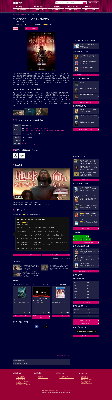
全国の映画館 (41, 376)
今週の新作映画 (56, 7)
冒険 (25, 24)
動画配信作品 (73, 9)
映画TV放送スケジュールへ (86, 271)
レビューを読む (90, 9)
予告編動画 (56, 9)
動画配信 (34, 28)
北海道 (75, 288)
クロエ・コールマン (61, 130)
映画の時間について (85, 336)
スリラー (29, 24)
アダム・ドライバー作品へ (22, 316)
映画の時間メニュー (21, 7)
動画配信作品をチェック (85, 129)
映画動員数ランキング (65, 376)
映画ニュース (38, 9)
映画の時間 (16, 14)
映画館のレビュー (43, 378)
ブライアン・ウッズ (42, 128)
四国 (88, 294)
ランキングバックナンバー (66, 378)
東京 (75, 282)
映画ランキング (90, 7)
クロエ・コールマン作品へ (60, 316)
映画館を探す (21, 9)
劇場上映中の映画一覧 (85, 102)
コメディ (76, 316)
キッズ (88, 312)
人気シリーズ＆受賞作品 (23, 381)
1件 (47, 24)
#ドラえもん (76, 236)
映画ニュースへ (86, 179)
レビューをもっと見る (26, 255)
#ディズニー (86, 239)
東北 (88, 288)
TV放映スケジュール (86, 379)
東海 (88, 285)
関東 (88, 282)
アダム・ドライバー (31, 130)
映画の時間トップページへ (20, 363)
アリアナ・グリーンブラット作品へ (41, 316)
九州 (75, 297)
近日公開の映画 (73, 7)
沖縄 (88, 297)
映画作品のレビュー (21, 383)
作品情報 (23, 14)
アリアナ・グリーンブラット (46, 130)
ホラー (88, 316)
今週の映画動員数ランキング (80, 75)
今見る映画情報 (85, 381)
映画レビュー (85, 228)
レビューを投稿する (55, 255)
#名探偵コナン (77, 239)
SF (21, 24)
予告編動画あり (37, 24)
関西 (75, 285)
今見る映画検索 (93, 2)
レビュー (27, 28)
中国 (75, 294)
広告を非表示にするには (62, 355)
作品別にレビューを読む (23, 384)
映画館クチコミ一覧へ (85, 320)
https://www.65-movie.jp (29, 144)
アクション (16, 24)
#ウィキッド (85, 236)
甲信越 (75, 291)
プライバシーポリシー (64, 390)
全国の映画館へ (86, 302)
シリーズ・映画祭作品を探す (85, 242)
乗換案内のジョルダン (51, 390)
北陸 (88, 291)
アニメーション (91, 309)
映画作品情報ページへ (19, 360)
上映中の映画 (38, 7)
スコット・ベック (31, 128)
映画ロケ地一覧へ (85, 323)
